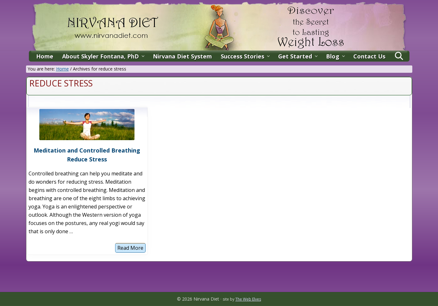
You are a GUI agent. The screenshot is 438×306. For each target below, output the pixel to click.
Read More (130, 248)
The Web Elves (248, 299)
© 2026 (184, 299)
